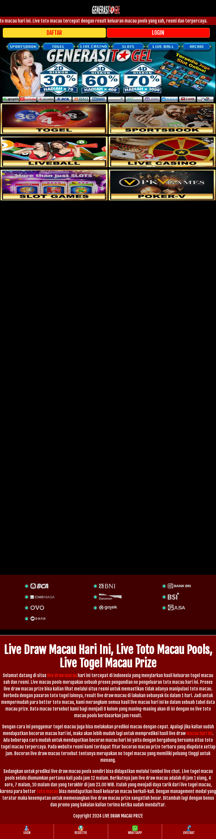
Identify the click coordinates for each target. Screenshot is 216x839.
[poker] (54, 185)
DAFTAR (54, 32)
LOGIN (158, 32)
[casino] (162, 152)
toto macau (47, 791)
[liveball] (162, 185)
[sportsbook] (54, 152)
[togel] (54, 118)
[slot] (162, 118)
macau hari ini (199, 733)
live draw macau (62, 675)
